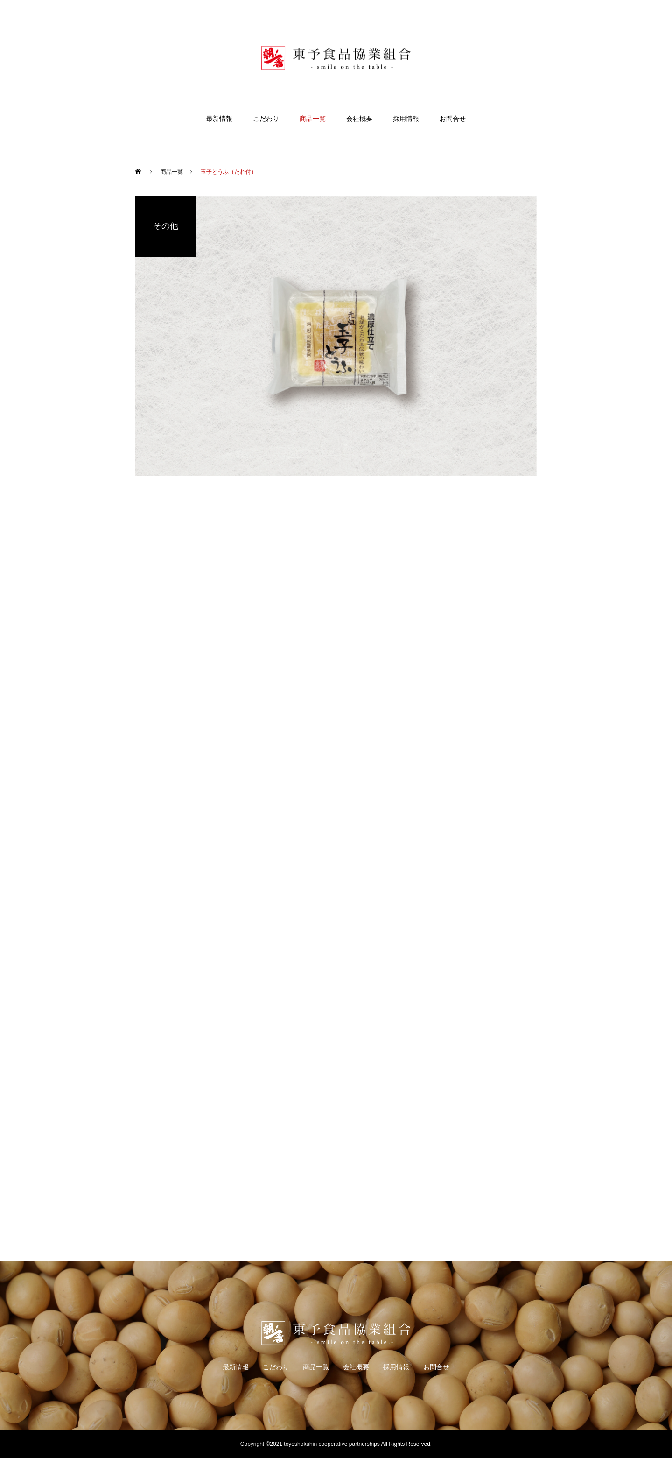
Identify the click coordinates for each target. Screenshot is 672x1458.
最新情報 (219, 118)
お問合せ (453, 118)
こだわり (266, 118)
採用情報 (406, 118)
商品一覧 (313, 118)
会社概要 (359, 118)
